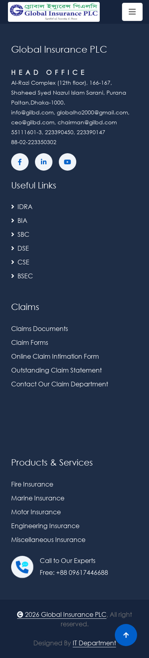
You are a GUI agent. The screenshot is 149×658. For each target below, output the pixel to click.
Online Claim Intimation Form (55, 356)
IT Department (94, 643)
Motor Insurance (36, 512)
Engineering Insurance (45, 525)
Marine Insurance (37, 498)
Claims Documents (39, 328)
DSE (20, 248)
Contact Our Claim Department (59, 384)
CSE (20, 262)
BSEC (22, 276)
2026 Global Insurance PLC (61, 614)
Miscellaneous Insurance (48, 539)
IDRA (22, 206)
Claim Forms (29, 342)
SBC (20, 234)
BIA (19, 220)
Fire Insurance (32, 484)
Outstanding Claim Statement (56, 370)
